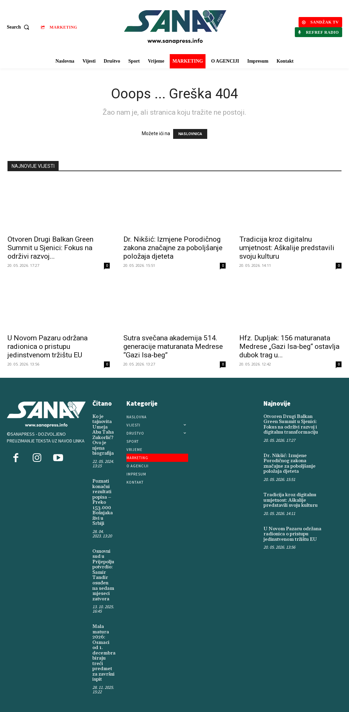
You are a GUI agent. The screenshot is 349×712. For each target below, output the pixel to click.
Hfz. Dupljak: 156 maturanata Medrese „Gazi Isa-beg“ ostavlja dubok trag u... (289, 346)
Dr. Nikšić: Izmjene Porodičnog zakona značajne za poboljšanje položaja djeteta (173, 247)
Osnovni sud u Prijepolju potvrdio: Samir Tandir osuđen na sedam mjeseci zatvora (103, 574)
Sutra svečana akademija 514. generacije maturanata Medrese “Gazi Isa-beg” (173, 346)
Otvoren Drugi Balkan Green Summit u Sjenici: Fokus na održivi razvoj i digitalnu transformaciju (290, 424)
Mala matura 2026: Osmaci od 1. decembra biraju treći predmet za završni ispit (103, 651)
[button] (19, 27)
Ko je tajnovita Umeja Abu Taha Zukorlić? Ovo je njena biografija (103, 435)
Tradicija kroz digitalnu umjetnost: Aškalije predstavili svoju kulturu (286, 247)
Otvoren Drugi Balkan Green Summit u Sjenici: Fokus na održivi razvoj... (50, 247)
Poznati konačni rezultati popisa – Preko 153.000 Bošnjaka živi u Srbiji (102, 502)
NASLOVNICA (190, 134)
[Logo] (175, 27)
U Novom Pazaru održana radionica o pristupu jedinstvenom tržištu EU (47, 346)
